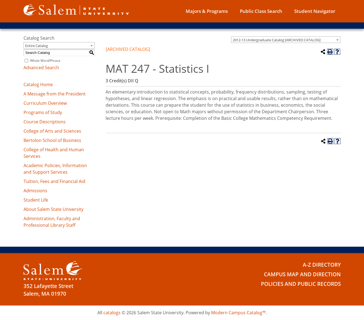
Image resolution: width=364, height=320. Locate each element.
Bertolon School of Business (52, 140)
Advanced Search (41, 68)
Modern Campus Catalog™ (238, 313)
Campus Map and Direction (302, 274)
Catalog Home (38, 85)
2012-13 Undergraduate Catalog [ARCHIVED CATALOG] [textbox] (277, 39)
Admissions (35, 191)
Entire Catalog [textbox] (36, 45)
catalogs (112, 313)
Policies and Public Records (301, 283)
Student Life (36, 200)
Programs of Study (43, 112)
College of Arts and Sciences (52, 131)
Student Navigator (314, 11)
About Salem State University (53, 209)
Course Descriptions (45, 122)
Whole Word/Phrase (45, 60)
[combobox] (285, 39)
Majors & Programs (207, 11)
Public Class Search (261, 11)
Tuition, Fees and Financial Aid (54, 181)
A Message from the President (55, 94)
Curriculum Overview (45, 103)
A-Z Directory (322, 264)
